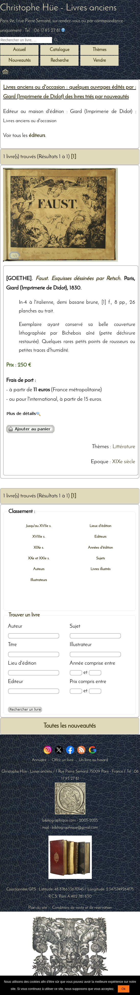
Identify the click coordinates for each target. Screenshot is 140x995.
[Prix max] (95, 691)
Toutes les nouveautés (69, 726)
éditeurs (37, 135)
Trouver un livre (24, 615)
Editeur (15, 681)
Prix (73, 681)
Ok (123, 989)
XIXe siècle (123, 461)
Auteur (15, 626)
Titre (12, 644)
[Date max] (95, 672)
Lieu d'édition (22, 663)
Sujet (75, 626)
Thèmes (100, 446)
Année (76, 663)
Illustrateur (81, 644)
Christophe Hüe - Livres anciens (58, 8)
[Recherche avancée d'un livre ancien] (25, 709)
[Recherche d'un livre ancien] (26, 40)
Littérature (123, 446)
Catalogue (59, 50)
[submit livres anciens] (56, 40)
